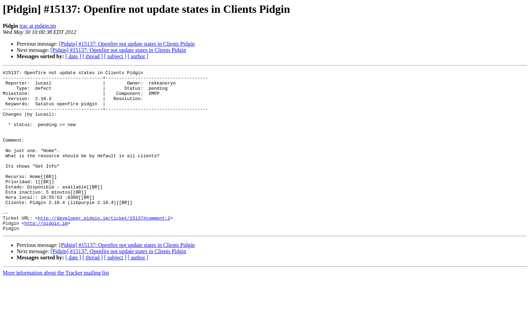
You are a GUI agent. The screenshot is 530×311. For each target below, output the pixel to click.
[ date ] (73, 56)
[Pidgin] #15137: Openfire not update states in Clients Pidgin (127, 44)
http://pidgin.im (46, 254)
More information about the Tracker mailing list (56, 305)
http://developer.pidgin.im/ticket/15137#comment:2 (104, 248)
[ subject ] (115, 56)
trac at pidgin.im (37, 26)
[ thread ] (92, 56)
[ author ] (138, 56)
